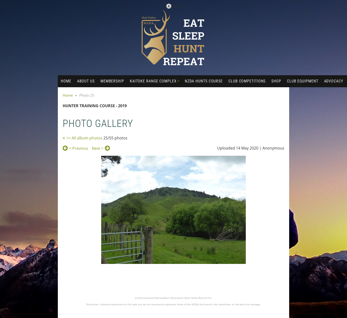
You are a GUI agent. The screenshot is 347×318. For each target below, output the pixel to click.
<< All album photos (84, 138)
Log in (177, 6)
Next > (97, 148)
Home (68, 95)
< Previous (78, 148)
